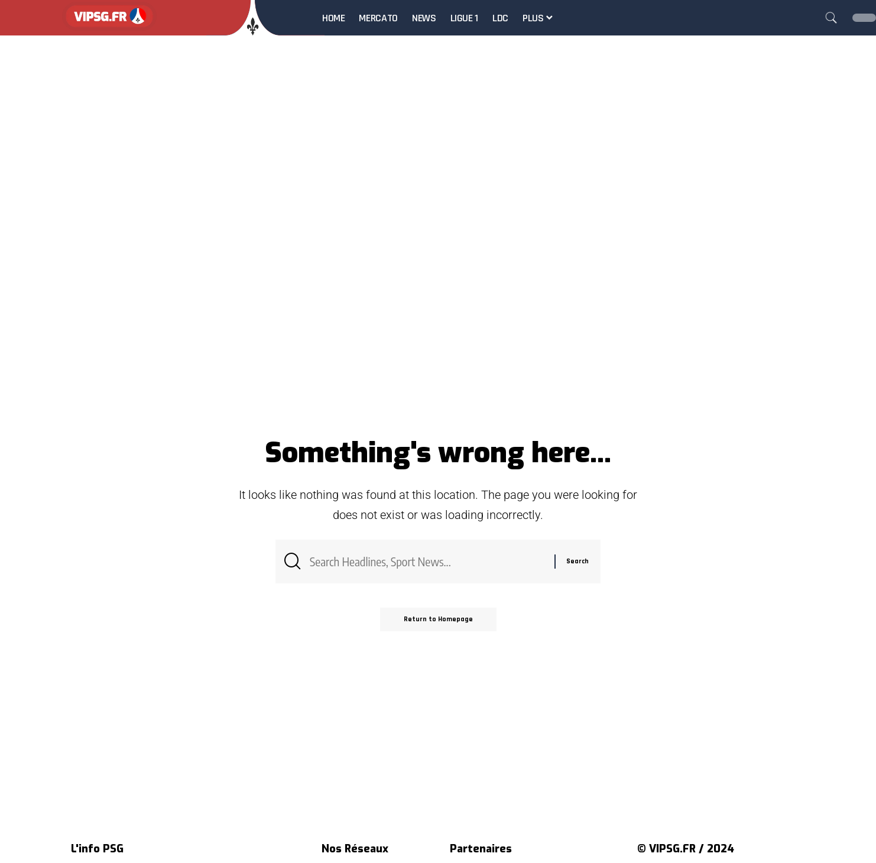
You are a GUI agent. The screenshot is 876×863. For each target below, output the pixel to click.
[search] (831, 17)
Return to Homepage (438, 619)
